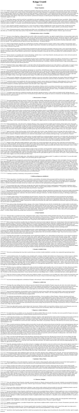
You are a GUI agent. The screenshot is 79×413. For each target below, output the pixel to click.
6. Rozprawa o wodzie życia (39, 282)
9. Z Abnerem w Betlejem (39, 379)
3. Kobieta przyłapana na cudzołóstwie (39, 176)
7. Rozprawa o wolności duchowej (39, 310)
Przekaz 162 (39, 5)
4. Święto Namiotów (39, 212)
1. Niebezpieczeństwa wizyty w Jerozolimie (39, 33)
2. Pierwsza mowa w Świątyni (39, 97)
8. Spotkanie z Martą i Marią (39, 358)
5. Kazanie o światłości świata (39, 249)
